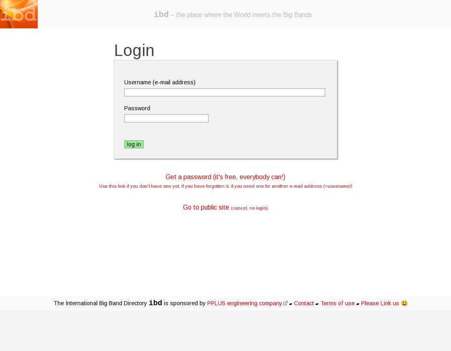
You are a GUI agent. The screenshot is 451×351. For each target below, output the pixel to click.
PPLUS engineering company (247, 303)
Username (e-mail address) (160, 82)
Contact (304, 303)
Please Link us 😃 (384, 303)
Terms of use (337, 303)
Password (137, 108)
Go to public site (225, 207)
